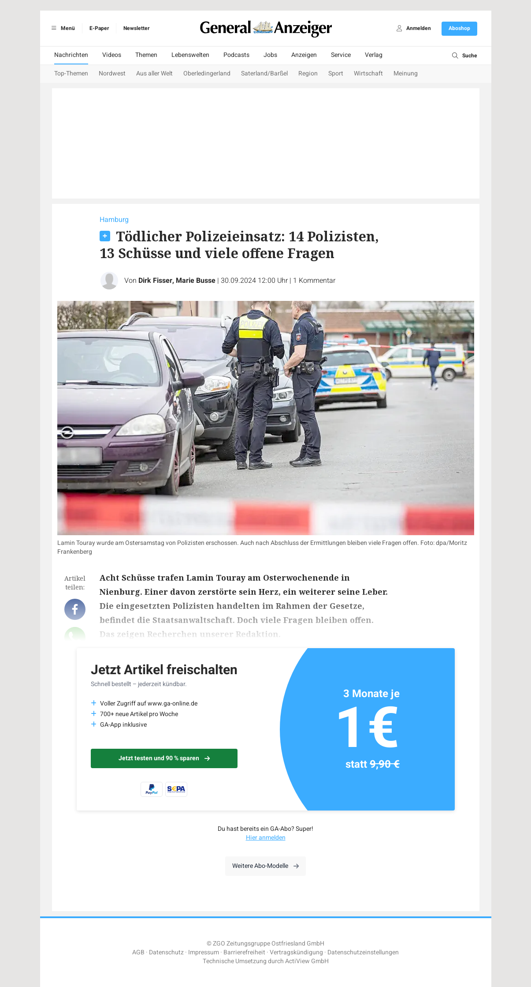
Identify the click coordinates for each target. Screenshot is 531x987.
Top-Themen (71, 73)
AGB (138, 952)
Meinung (406, 73)
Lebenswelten (190, 55)
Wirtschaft (368, 73)
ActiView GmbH (307, 961)
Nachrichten (71, 55)
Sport (335, 73)
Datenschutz (166, 952)
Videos (111, 55)
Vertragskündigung (296, 952)
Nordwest (112, 73)
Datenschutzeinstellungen (363, 952)
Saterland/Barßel (264, 73)
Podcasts (236, 55)
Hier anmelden (266, 837)
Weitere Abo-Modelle (265, 866)
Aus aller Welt (154, 73)
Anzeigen (304, 55)
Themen (146, 55)
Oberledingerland (206, 73)
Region (308, 73)
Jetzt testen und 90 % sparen (164, 758)
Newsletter (136, 28)
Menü (62, 28)
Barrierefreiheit (244, 952)
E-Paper (99, 28)
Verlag (373, 55)
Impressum (203, 952)
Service (341, 55)
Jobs (270, 55)
